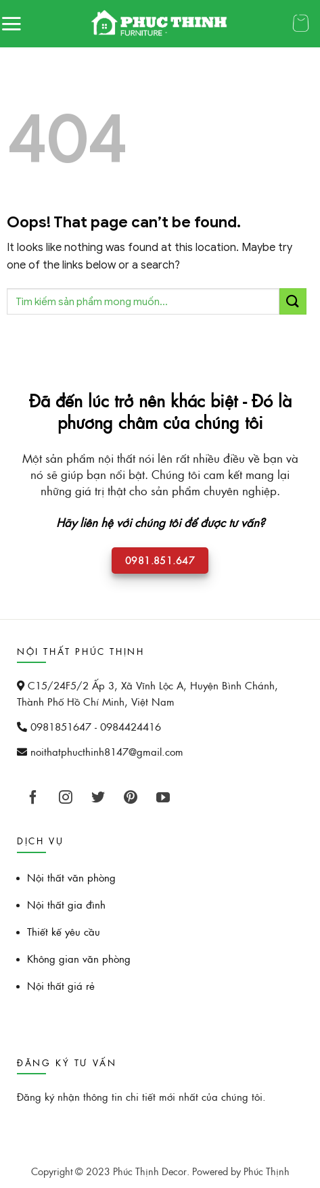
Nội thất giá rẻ (61, 985)
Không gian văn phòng (79, 958)
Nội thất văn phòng (71, 877)
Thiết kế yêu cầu (63, 931)
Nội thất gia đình (66, 904)
